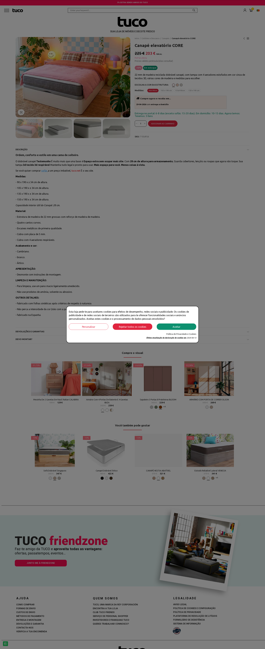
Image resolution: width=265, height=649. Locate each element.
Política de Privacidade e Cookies (181, 334)
